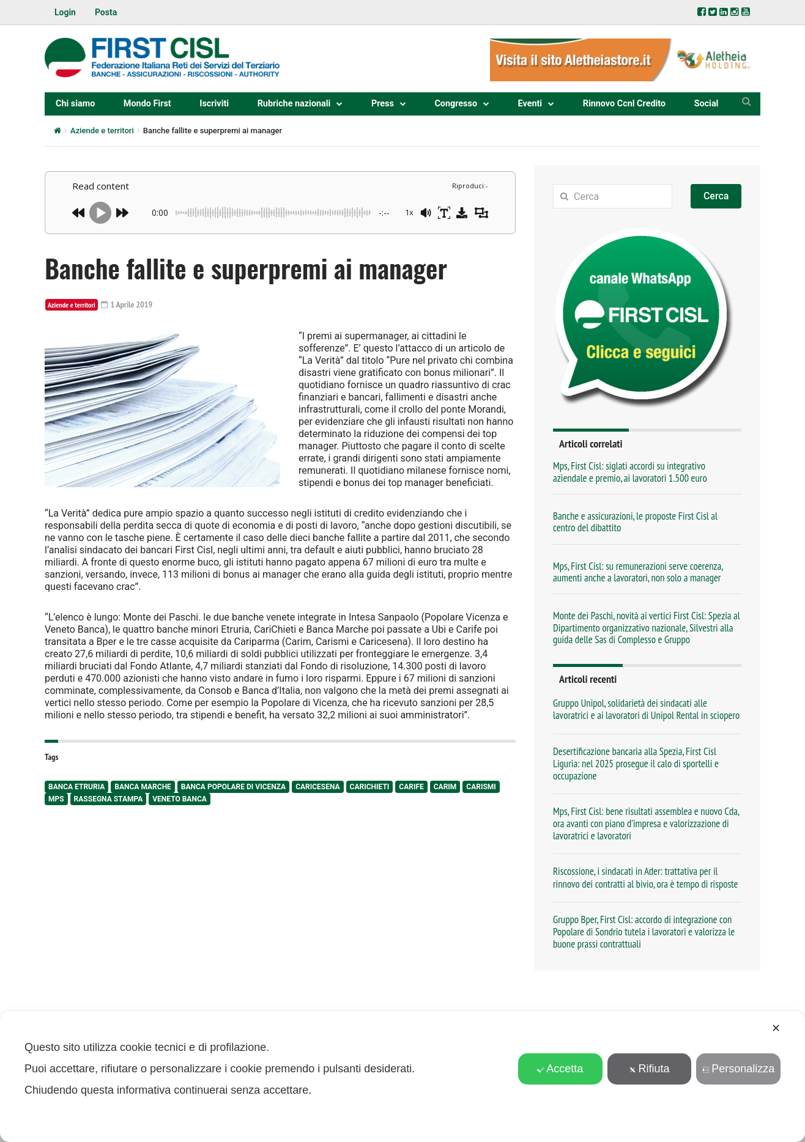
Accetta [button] (560, 1069)
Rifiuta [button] (649, 1069)
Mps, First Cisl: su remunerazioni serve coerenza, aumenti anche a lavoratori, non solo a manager (637, 571)
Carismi (481, 787)
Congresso (455, 103)
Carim (445, 787)
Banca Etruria (76, 787)
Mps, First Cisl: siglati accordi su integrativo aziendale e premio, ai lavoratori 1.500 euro (630, 471)
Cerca (716, 196)
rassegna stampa (108, 799)
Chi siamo (75, 103)
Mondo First (147, 103)
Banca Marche (142, 787)
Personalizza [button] (738, 1069)
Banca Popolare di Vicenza (233, 787)
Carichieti (370, 787)
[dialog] (402, 1076)
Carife (411, 787)
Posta (106, 12)
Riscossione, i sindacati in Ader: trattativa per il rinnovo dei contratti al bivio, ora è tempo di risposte (645, 877)
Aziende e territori (102, 130)
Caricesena (317, 787)
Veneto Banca (179, 799)
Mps (56, 799)
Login (65, 12)
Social (706, 103)
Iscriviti (214, 103)
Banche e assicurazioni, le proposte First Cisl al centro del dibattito (635, 521)
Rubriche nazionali (294, 103)
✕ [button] (776, 1028)
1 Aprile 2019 (127, 304)
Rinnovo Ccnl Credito (624, 103)
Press (382, 103)
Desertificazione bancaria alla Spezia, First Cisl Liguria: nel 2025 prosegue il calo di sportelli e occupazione (636, 764)
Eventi (530, 103)
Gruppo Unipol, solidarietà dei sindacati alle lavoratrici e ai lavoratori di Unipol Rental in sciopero (646, 709)
